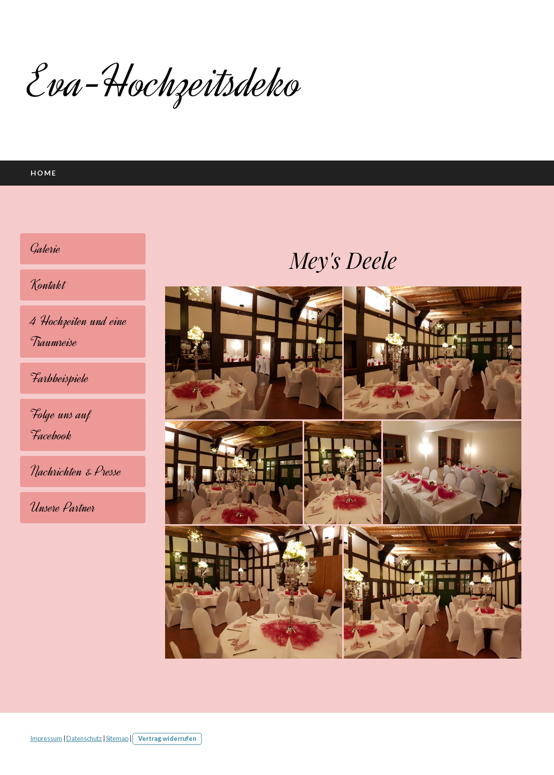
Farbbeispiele (59, 378)
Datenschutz (84, 738)
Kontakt (47, 284)
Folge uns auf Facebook (60, 425)
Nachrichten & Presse (75, 471)
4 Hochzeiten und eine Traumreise (78, 332)
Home (44, 173)
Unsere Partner (62, 507)
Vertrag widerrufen (167, 738)
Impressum (46, 738)
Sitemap (117, 738)
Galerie (45, 248)
